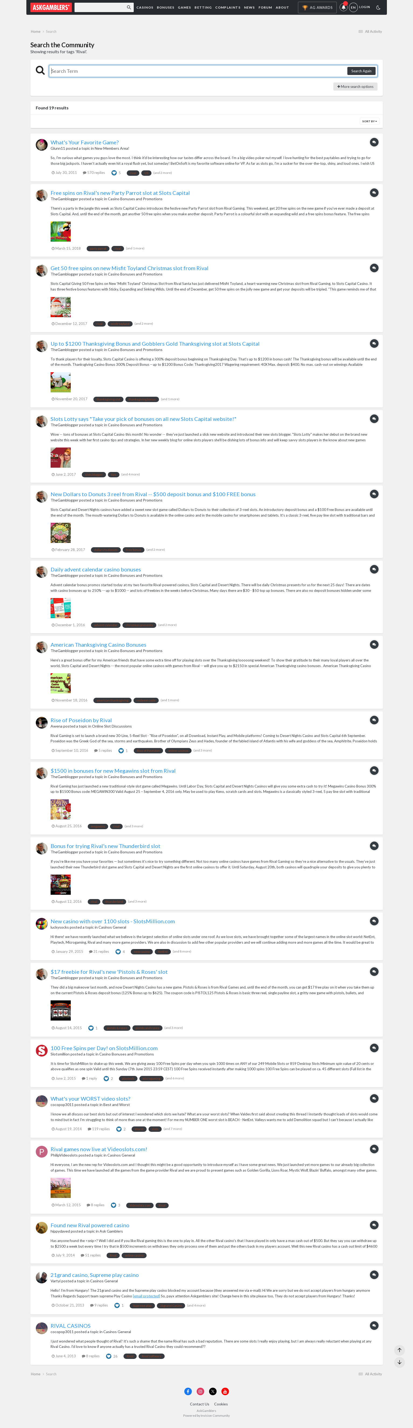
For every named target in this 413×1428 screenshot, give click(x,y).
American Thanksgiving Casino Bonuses (98, 647)
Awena (56, 728)
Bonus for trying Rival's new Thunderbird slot (105, 848)
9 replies (99, 1307)
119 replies (99, 1131)
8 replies (95, 1207)
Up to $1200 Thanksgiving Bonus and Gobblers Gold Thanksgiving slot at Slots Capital (155, 345)
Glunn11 (58, 150)
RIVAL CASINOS (71, 1328)
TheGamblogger (64, 201)
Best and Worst (116, 1106)
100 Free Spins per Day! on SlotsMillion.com (104, 1050)
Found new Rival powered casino (90, 1227)
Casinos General (112, 929)
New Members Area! (112, 150)
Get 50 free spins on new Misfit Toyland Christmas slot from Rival (130, 270)
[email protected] (146, 1298)
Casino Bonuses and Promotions (135, 201)
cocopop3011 (62, 1106)
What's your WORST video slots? (90, 1100)
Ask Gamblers (111, 1233)
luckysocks (60, 929)
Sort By (369, 123)
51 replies (91, 1257)
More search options (355, 89)
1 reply (89, 1080)
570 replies (94, 175)
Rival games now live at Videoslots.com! (99, 1151)
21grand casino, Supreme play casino (95, 1277)
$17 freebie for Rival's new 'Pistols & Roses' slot (109, 974)
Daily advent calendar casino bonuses (96, 571)
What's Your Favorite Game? (85, 144)
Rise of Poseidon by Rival (81, 722)
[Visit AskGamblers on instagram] (200, 1396)
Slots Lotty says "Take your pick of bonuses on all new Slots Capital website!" (143, 421)
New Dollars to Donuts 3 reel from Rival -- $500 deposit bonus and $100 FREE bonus (153, 496)
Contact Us (199, 1408)
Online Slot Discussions (112, 728)
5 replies (103, 752)
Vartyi (56, 1283)
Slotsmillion (60, 1056)
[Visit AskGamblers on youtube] (225, 1396)
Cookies (221, 1408)
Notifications (344, 8)
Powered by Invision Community (206, 1420)
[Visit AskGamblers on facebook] (188, 1396)
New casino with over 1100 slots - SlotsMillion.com (113, 923)
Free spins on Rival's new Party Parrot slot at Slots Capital (120, 195)
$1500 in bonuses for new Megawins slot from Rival (113, 773)
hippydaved (60, 1233)
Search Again (361, 73)
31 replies (99, 954)
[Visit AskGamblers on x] (213, 1396)
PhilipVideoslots (64, 1157)
